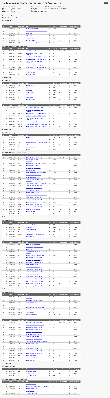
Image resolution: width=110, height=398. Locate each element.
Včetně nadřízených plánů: (9, 17)
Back (106, 3)
